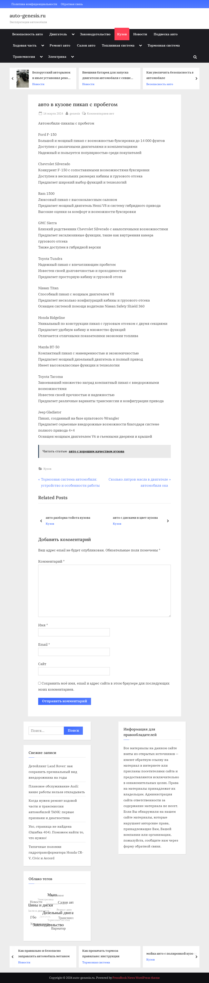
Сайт (42, 664)
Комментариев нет (100, 113)
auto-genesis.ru (28, 15)
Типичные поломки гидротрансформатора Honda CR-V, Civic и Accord (56, 852)
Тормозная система (164, 45)
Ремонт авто (60, 45)
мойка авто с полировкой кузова (174, 953)
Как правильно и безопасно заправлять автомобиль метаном (46, 953)
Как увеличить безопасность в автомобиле (172, 75)
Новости (140, 34)
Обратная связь (72, 4)
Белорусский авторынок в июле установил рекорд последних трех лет (54, 75)
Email (44, 644)
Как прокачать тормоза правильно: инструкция (103, 953)
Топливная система (118, 45)
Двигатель (58, 34)
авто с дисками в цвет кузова (135, 517)
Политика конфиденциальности (34, 4)
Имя (43, 625)
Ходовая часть (25, 45)
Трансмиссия (24, 56)
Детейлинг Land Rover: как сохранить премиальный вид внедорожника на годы (53, 772)
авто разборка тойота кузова (68, 517)
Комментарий (51, 561)
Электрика (57, 56)
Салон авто (86, 45)
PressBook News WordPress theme (136, 978)
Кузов (122, 34)
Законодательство (95, 34)
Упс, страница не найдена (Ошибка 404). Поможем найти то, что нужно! (56, 832)
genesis (75, 113)
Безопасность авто (27, 34)
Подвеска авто (166, 34)
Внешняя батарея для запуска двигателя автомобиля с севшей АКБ (109, 75)
